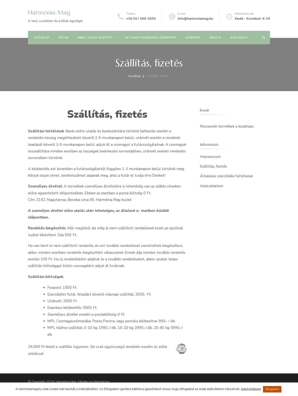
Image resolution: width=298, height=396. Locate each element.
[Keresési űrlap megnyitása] (263, 37)
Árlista (215, 38)
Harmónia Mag (49, 12)
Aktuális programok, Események (150, 38)
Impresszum (210, 156)
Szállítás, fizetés (213, 166)
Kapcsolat (239, 38)
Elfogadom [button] (272, 389)
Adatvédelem (211, 186)
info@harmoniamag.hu (195, 18)
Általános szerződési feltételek (226, 176)
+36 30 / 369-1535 (141, 18)
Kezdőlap (41, 38)
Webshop (192, 38)
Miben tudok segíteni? (95, 38)
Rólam (63, 38)
